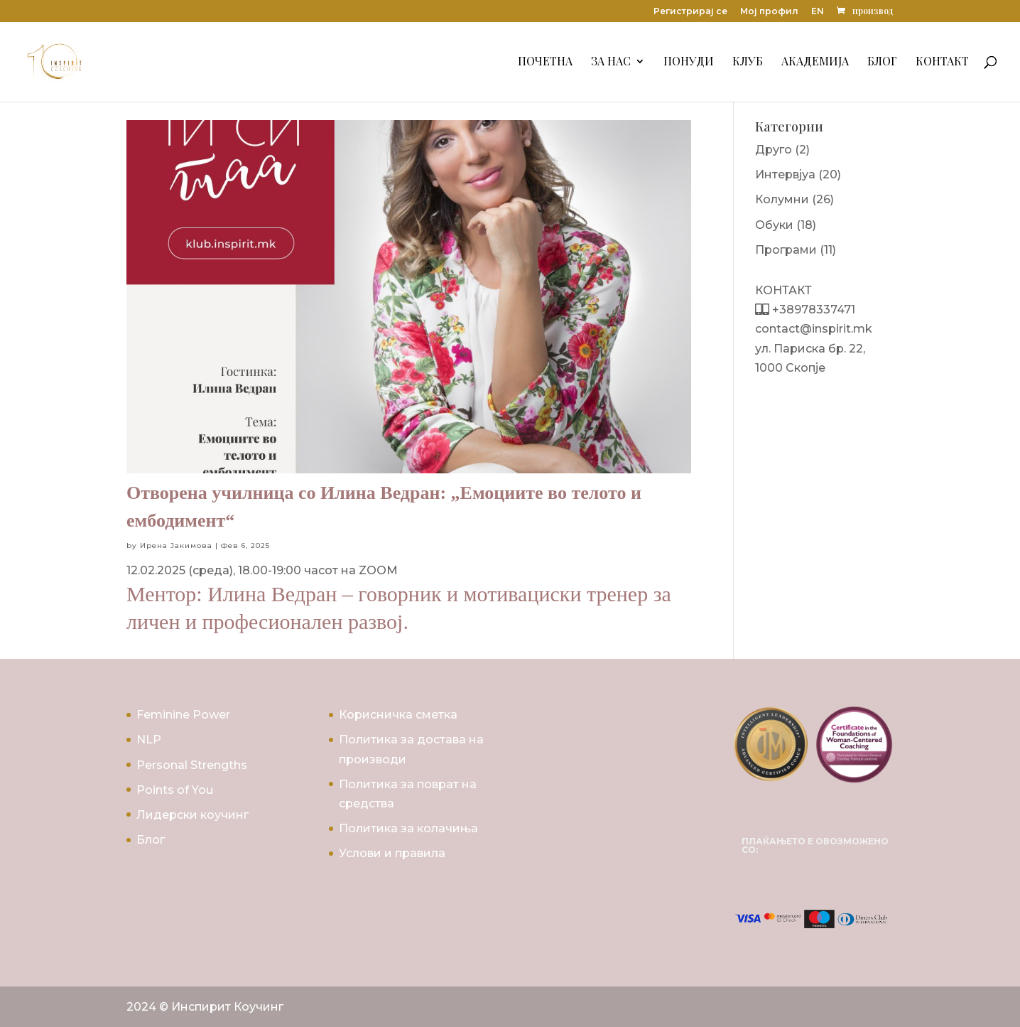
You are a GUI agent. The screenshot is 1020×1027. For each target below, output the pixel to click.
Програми (786, 250)
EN (817, 11)
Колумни (782, 199)
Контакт (942, 63)
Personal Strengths (191, 765)
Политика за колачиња (408, 828)
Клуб (747, 63)
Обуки (774, 225)
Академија (815, 63)
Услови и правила (392, 853)
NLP (148, 739)
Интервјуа (785, 174)
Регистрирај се (690, 11)
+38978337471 (812, 309)
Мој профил (769, 11)
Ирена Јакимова (176, 545)
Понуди (688, 63)
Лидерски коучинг (192, 815)
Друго (773, 149)
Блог (882, 63)
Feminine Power (183, 714)
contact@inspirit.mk (813, 328)
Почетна (545, 63)
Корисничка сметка (398, 714)
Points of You (174, 790)
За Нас (611, 63)
